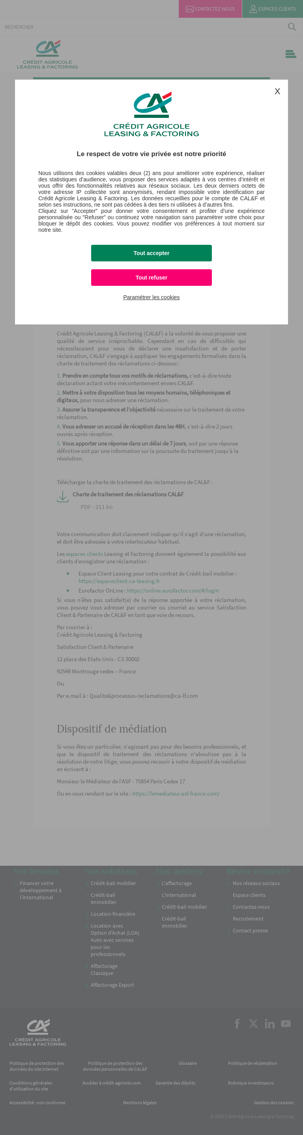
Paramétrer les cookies (151, 297)
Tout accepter (152, 253)
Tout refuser (152, 277)
